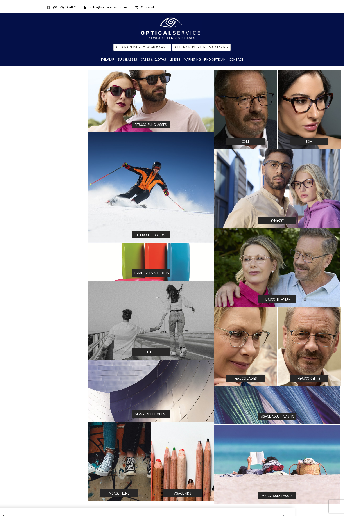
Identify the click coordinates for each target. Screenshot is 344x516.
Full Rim (15, 266)
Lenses (175, 59)
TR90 (13, 242)
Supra (13, 278)
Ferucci (14, 117)
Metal (13, 224)
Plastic (14, 218)
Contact (236, 59)
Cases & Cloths (153, 59)
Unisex (14, 314)
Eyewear (107, 59)
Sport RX (15, 129)
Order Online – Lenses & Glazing (201, 47)
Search (17, 426)
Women (15, 302)
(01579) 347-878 (64, 7)
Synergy (15, 123)
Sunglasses (127, 59)
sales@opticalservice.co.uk (108, 7)
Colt (12, 111)
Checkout (147, 7)
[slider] (23, 349)
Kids (12, 320)
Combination (18, 230)
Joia (12, 105)
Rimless (14, 272)
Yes (11, 165)
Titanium (15, 236)
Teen (13, 326)
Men (12, 308)
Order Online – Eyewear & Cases (142, 47)
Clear (68, 426)
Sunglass (15, 194)
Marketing (192, 59)
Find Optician (215, 59)
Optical (14, 188)
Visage (14, 141)
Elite (12, 135)
